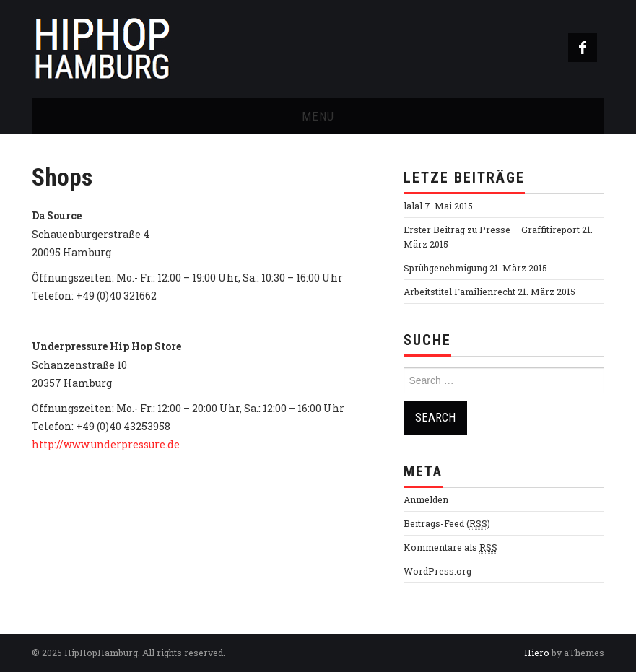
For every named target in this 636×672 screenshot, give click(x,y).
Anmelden (426, 499)
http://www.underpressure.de (106, 444)
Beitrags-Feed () (447, 524)
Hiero (536, 652)
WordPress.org (437, 571)
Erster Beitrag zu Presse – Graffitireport (492, 229)
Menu (318, 116)
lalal (413, 205)
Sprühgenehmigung (445, 268)
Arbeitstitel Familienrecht (459, 291)
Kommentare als (450, 547)
